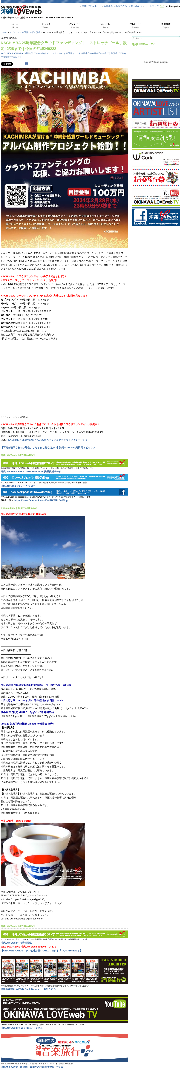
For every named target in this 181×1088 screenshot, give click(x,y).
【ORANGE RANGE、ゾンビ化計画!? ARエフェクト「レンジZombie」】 (41, 950)
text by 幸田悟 (65, 53)
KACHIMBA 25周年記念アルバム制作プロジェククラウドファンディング (48, 439)
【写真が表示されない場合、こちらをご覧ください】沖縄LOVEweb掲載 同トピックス (48, 447)
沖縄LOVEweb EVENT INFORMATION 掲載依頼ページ (31, 471)
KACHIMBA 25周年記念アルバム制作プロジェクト (35, 53)
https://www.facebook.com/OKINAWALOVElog (41, 500)
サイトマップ (152, 6)
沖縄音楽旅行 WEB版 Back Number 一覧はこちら (28, 989)
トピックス (14, 32)
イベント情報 (79, 53)
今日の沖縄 (90, 53)
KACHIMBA (6, 53)
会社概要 (108, 6)
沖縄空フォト (16, 57)
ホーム (4, 32)
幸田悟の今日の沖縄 (31, 32)
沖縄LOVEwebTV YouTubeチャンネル (22, 1027)
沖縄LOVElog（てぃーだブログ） (19, 486)
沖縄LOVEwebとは (91, 6)
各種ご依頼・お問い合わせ (129, 6)
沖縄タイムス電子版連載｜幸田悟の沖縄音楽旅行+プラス (32, 1067)
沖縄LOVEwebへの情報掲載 (16, 942)
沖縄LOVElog (119, 53)
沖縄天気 (5, 57)
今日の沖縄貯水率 (104, 53)
